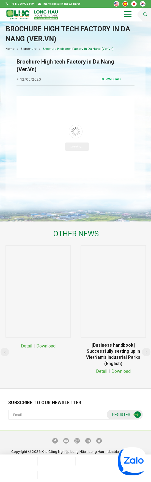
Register (125, 414)
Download (111, 79)
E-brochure (29, 49)
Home (10, 49)
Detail (26, 346)
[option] (38, 297)
